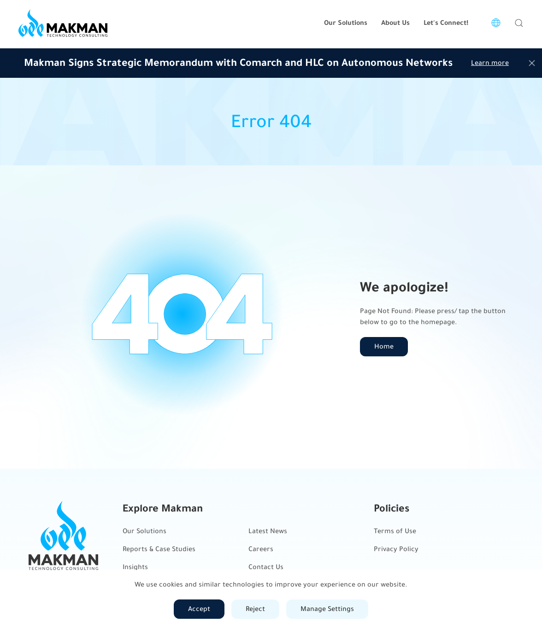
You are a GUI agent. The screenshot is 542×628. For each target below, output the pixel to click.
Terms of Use (395, 531)
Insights (135, 567)
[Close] (532, 63)
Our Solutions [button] (345, 23)
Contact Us (265, 567)
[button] (519, 23)
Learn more (490, 63)
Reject (255, 609)
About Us (395, 23)
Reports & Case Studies (159, 549)
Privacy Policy (396, 549)
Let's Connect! (446, 23)
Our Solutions (144, 531)
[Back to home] (62, 23)
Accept (199, 609)
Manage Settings (327, 609)
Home (384, 346)
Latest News (267, 531)
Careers (260, 549)
